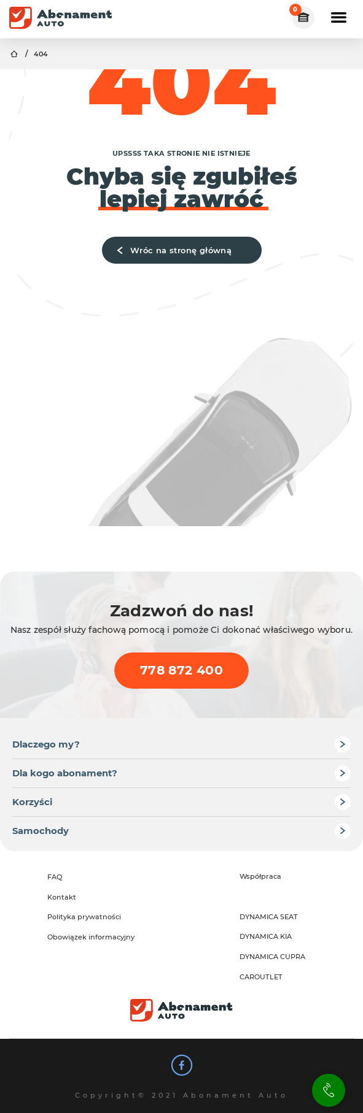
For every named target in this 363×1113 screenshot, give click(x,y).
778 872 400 (181, 670)
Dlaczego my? (46, 744)
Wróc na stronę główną (171, 250)
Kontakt (61, 897)
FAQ (54, 877)
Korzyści (32, 802)
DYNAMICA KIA (266, 936)
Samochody (40, 830)
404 (40, 54)
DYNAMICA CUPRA (272, 956)
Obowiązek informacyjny (91, 937)
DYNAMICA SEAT (269, 916)
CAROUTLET (261, 977)
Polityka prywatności (84, 916)
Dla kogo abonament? (64, 773)
